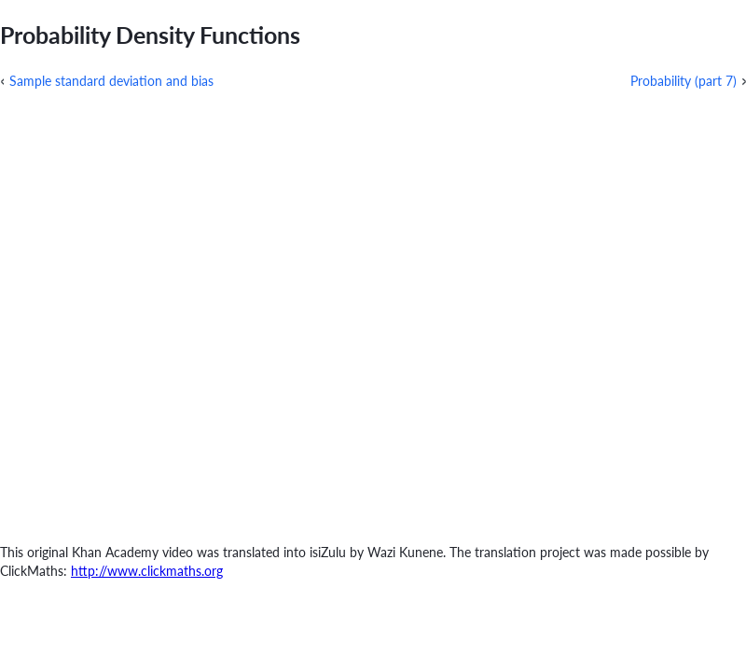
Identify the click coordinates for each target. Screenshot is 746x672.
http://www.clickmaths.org (147, 571)
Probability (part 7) (683, 81)
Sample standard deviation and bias (111, 81)
